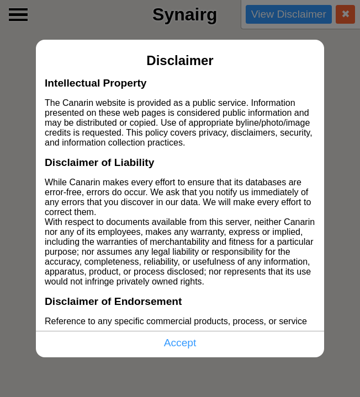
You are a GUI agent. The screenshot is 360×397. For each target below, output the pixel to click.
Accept (180, 342)
